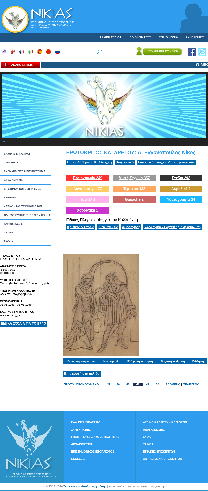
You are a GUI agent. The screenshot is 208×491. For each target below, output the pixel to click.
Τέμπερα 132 (134, 189)
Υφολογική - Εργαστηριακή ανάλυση (172, 227)
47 (128, 384)
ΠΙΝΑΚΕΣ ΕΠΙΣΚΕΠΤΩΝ (159, 451)
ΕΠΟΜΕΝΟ (173, 384)
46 (118, 384)
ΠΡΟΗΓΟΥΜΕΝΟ (87, 384)
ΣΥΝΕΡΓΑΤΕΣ (195, 37)
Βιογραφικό (125, 162)
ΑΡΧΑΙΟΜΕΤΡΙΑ (13, 180)
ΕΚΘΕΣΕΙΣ (10, 197)
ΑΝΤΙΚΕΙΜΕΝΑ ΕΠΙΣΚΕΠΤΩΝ (162, 458)
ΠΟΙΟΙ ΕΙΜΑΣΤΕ (140, 37)
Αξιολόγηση (131, 227)
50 (157, 384)
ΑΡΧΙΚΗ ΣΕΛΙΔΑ (110, 37)
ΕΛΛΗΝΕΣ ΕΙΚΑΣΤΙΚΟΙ (17, 153)
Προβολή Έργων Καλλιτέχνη (89, 162)
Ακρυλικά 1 (181, 189)
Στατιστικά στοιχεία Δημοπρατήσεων (166, 162)
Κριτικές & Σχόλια (80, 227)
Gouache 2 (134, 199)
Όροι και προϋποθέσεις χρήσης (84, 486)
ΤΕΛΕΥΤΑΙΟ (191, 384)
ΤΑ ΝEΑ (8, 232)
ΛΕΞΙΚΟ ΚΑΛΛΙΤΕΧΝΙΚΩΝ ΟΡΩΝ (23, 206)
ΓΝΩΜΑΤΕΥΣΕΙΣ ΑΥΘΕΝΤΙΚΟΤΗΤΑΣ (24, 171)
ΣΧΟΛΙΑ (8, 241)
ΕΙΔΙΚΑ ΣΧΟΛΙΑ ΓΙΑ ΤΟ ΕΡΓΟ (23, 323)
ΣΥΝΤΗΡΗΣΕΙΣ (12, 162)
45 (108, 384)
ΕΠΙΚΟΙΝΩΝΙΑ (168, 37)
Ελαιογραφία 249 (87, 178)
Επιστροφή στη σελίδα (82, 373)
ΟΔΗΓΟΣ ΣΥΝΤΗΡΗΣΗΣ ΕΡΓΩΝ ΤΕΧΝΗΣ (27, 215)
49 (148, 384)
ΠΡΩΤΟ (69, 384)
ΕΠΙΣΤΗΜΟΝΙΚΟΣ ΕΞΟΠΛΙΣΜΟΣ (22, 188)
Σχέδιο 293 (181, 178)
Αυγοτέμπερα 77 (87, 189)
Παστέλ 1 (87, 199)
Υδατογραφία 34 (181, 199)
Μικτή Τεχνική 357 (134, 178)
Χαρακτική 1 (87, 210)
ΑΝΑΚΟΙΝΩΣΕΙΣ (13, 223)
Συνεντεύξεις (108, 227)
